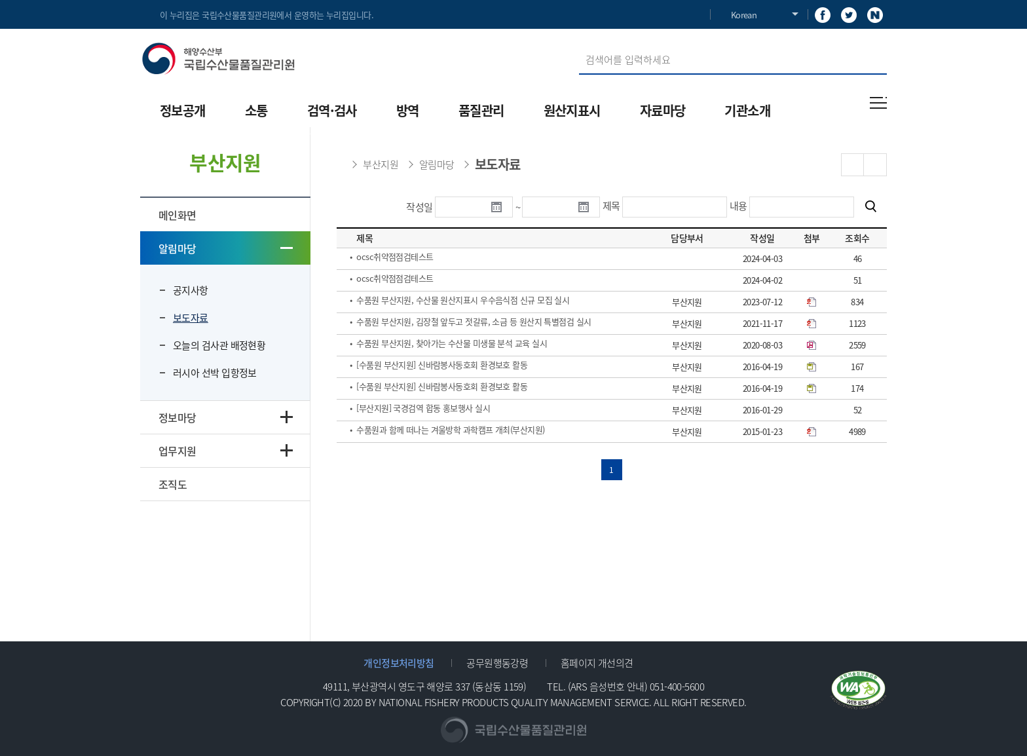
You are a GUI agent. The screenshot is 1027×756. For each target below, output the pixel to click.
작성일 (419, 207)
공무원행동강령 (497, 663)
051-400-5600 (677, 686)
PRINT (875, 164)
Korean (743, 15)
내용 (738, 205)
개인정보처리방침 (399, 663)
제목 (611, 205)
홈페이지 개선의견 (597, 663)
